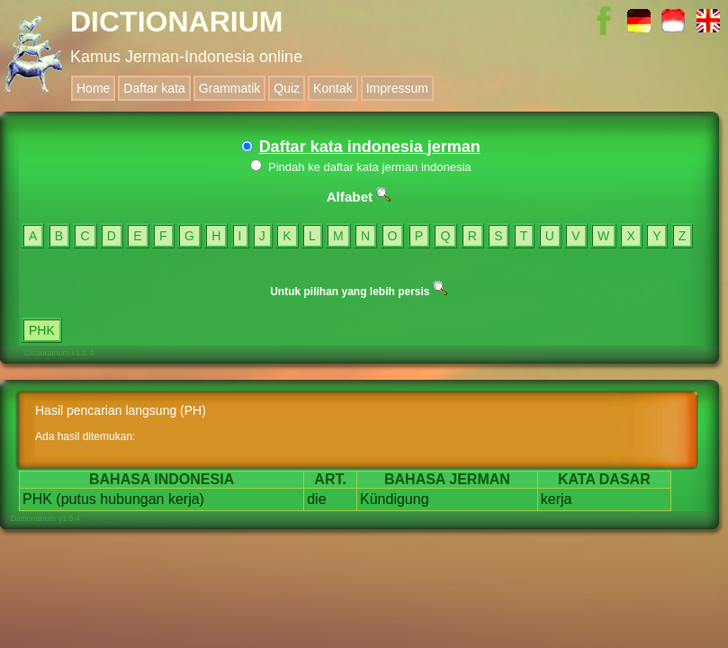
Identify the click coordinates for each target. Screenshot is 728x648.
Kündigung (394, 499)
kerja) (186, 499)
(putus (75, 499)
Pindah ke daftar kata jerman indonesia (360, 167)
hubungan (132, 499)
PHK (42, 330)
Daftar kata (153, 88)
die (316, 499)
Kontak (333, 88)
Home (93, 88)
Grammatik (229, 88)
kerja (556, 499)
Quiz (287, 88)
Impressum (397, 88)
